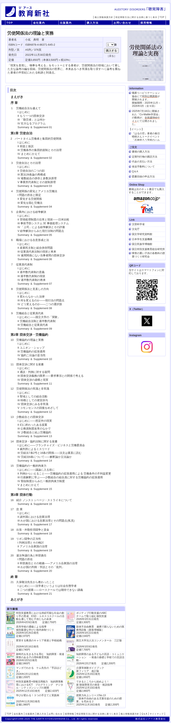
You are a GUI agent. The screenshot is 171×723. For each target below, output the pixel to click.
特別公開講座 (149, 96)
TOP (162, 17)
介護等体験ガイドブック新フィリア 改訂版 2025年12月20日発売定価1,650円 (90, 672)
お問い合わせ (122, 22)
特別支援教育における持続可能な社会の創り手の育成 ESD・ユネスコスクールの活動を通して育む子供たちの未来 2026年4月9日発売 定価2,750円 (40, 618)
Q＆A (144, 714)
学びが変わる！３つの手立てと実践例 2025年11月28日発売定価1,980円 (37, 700)
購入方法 (93, 22)
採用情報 (146, 22)
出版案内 (66, 22)
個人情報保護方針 (104, 17)
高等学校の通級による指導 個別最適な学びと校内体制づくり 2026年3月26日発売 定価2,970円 (35, 631)
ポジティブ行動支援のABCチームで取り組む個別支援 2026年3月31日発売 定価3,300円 (91, 618)
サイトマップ (157, 714)
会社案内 (39, 22)
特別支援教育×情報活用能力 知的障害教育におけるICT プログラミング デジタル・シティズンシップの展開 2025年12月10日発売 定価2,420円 (39, 686)
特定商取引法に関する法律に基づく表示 (136, 17)
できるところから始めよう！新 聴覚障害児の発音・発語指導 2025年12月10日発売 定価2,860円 (94, 686)
